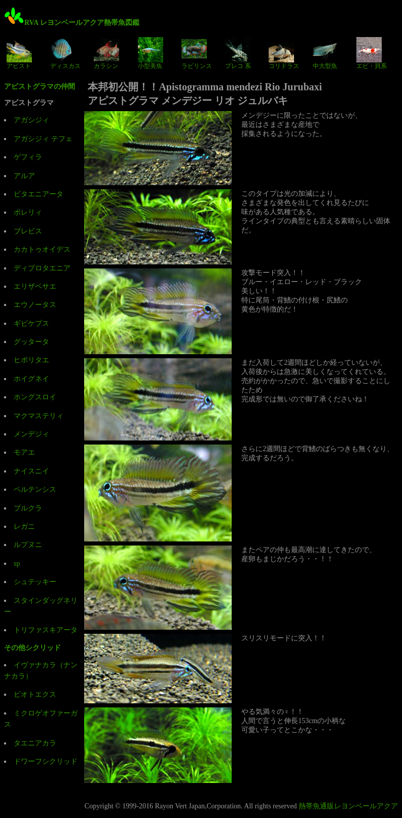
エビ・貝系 (371, 53)
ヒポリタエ (31, 360)
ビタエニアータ (38, 194)
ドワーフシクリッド (46, 761)
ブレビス (28, 231)
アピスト (19, 53)
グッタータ (31, 342)
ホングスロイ (35, 397)
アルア (24, 176)
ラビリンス (196, 53)
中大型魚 (325, 53)
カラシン (106, 53)
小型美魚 (150, 53)
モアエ (24, 452)
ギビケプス (31, 323)
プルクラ (28, 508)
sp (17, 563)
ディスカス (65, 53)
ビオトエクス (35, 694)
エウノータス (35, 305)
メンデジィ (31, 434)
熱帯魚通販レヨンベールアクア (348, 806)
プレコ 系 (238, 53)
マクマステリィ (38, 416)
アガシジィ (31, 120)
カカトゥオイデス (42, 249)
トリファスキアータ (46, 630)
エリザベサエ (35, 286)
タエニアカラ (35, 743)
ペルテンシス (35, 489)
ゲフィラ (28, 157)
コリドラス (284, 53)
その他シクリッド (32, 648)
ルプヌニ (28, 545)
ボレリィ (28, 212)
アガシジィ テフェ (43, 139)
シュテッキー (35, 582)
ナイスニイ (31, 471)
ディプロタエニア (42, 268)
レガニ (24, 526)
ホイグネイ (31, 379)
